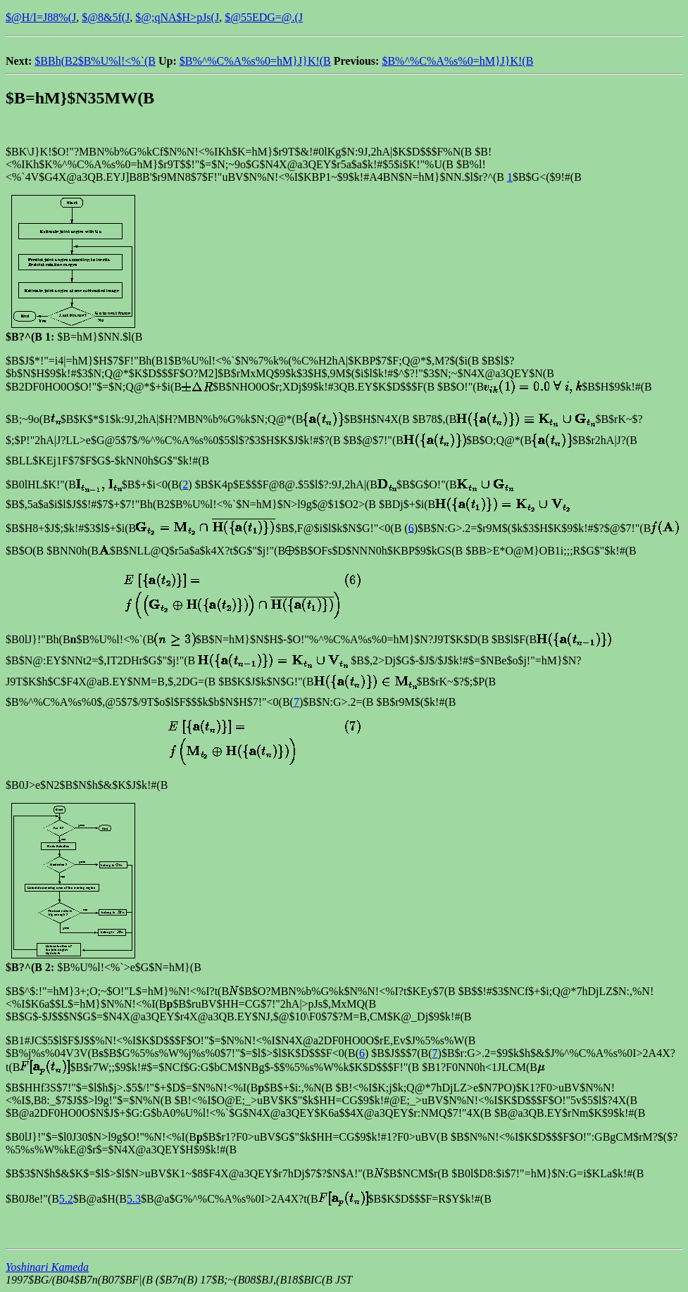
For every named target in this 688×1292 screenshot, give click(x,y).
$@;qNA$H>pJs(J (177, 17)
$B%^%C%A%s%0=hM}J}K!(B (255, 61)
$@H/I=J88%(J (41, 17)
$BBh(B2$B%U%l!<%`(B (95, 61)
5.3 (134, 1199)
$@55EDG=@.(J (264, 17)
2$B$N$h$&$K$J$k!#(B (111, 785)
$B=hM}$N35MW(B (80, 98)
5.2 (66, 1199)
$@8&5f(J (106, 17)
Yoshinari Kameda (47, 1267)
